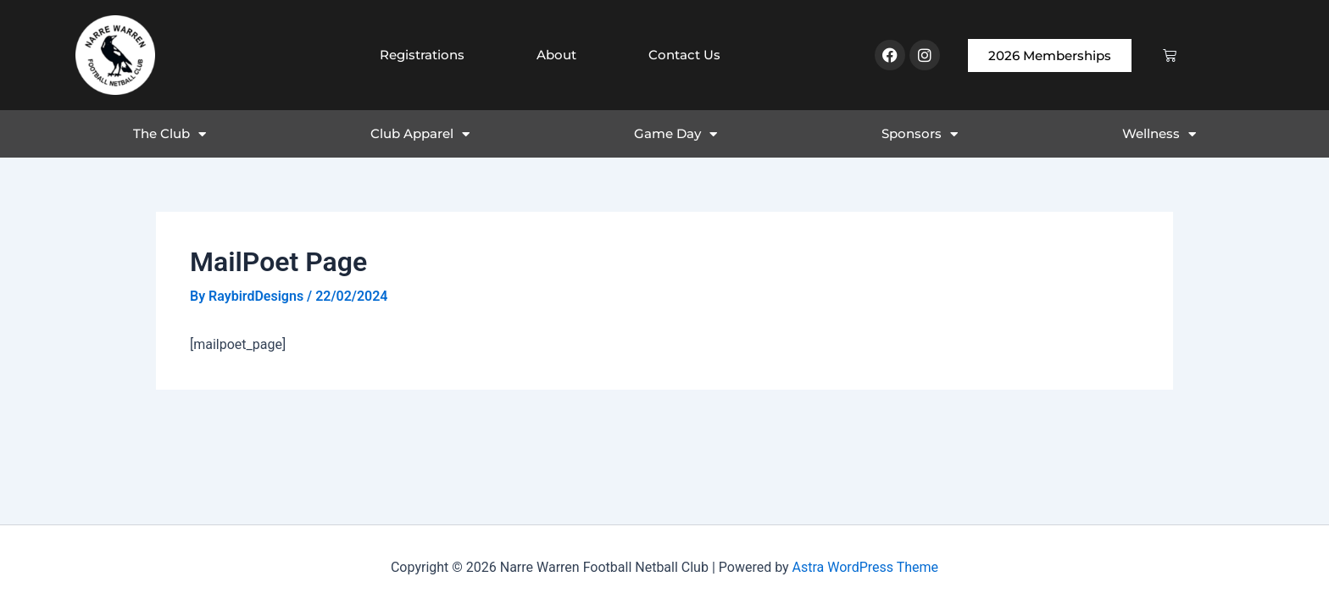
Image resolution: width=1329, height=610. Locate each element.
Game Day (675, 134)
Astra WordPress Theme (865, 567)
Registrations (422, 55)
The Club (169, 134)
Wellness (1159, 134)
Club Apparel (420, 134)
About (556, 55)
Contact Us (684, 55)
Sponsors (919, 134)
